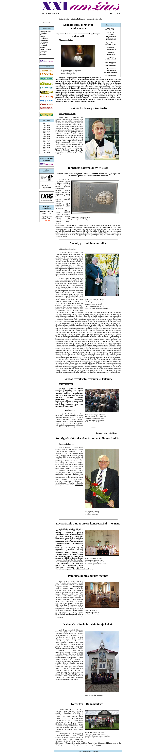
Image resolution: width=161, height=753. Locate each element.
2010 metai (46, 140)
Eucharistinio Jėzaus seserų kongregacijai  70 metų (88, 523)
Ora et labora (44, 53)
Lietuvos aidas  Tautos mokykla (111, 48)
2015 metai (46, 149)
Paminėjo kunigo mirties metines (88, 575)
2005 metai (46, 131)
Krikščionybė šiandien (44, 44)
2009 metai (46, 138)
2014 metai (46, 147)
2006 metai (46, 133)
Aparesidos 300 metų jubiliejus (111, 29)
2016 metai (46, 151)
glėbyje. (64, 236)
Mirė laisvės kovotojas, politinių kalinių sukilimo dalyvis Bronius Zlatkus (111, 36)
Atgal (80, 751)
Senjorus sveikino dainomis (110, 58)
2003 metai (46, 127)
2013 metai (46, 145)
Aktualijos (43, 33)
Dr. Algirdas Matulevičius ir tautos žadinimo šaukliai (88, 438)
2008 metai (46, 136)
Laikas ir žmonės (45, 49)
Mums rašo (43, 51)
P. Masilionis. (59, 617)
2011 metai (46, 142)
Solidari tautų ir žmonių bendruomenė (78, 26)
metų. (93, 427)
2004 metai (46, 129)
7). (60, 154)
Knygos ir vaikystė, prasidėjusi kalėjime (88, 379)
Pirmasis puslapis (45, 31)
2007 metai (46, 134)
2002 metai (46, 125)
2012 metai (46, 143)
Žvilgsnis (43, 54)
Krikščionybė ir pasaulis (44, 41)
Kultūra (42, 47)
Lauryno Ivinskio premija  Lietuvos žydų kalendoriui (111, 63)
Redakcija (95, 751)
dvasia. (118, 372)
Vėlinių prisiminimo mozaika (88, 243)
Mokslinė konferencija (111, 53)
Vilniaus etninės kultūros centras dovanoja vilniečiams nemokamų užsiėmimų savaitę (110, 72)
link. (76, 679)
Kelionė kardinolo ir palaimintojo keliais (88, 624)
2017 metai (46, 152)
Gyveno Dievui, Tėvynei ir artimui (110, 43)
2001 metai (46, 124)
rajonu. (98, 745)
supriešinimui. (79, 485)
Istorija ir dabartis (44, 37)
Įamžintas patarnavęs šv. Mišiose (88, 167)
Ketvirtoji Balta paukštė (88, 704)
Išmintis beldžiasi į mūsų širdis (88, 108)
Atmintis (43, 35)
